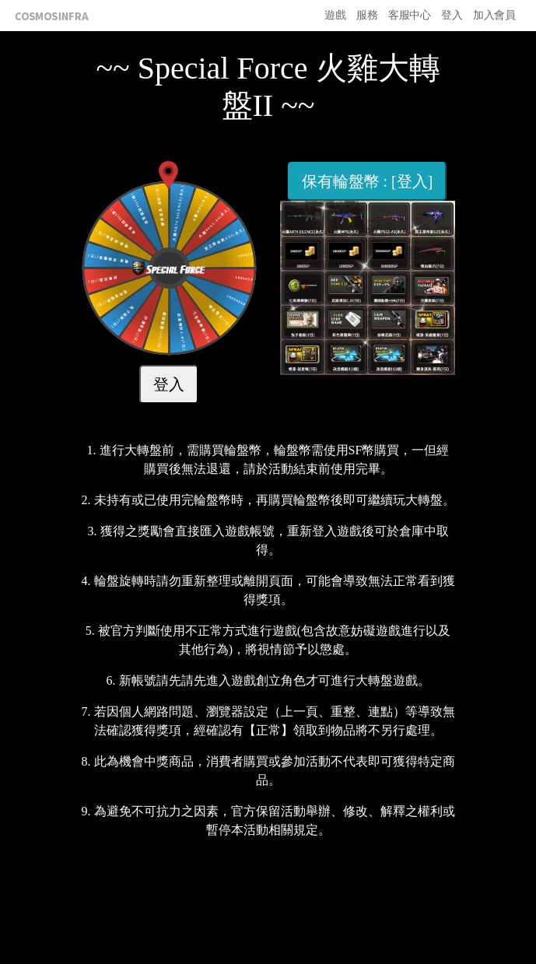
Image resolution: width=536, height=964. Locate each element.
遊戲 (334, 15)
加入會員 (494, 15)
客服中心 (409, 15)
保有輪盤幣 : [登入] (367, 181)
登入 (451, 15)
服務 (366, 15)
